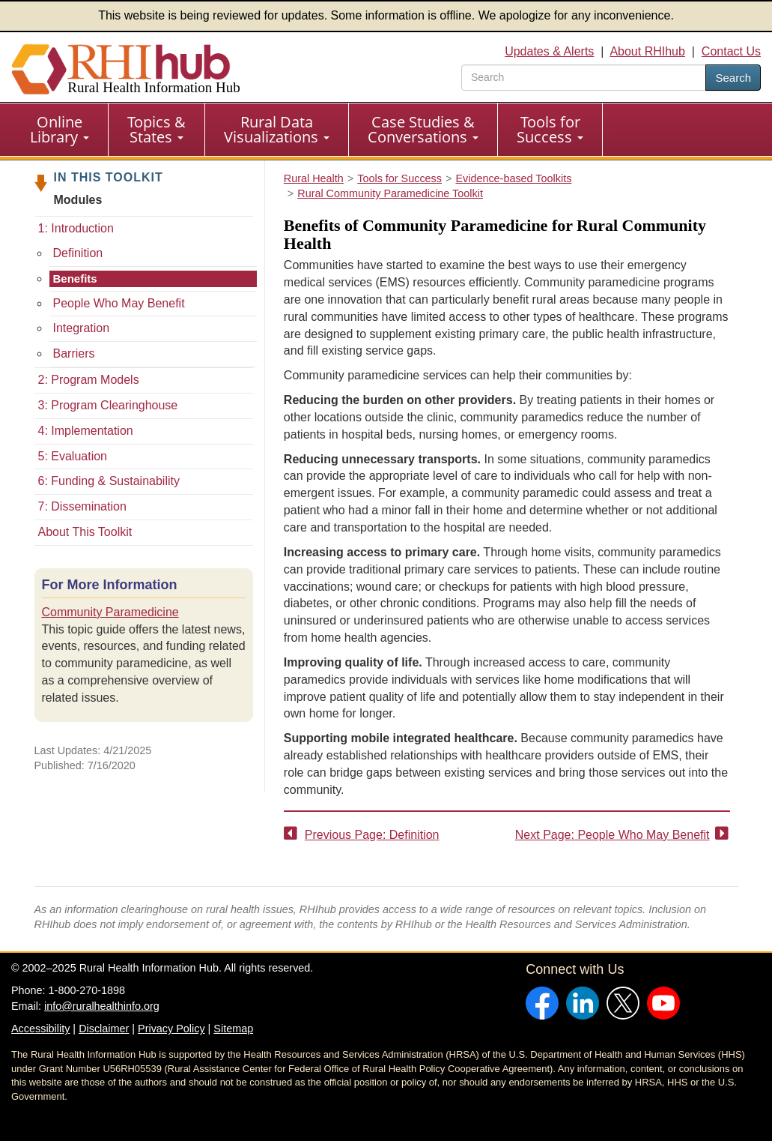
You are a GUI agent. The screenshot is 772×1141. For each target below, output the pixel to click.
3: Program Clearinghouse (108, 405)
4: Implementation (85, 430)
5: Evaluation (73, 456)
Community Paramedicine (110, 612)
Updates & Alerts (549, 51)
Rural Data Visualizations (276, 129)
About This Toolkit (85, 532)
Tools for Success (550, 129)
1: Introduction (76, 228)
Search (733, 77)
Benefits (75, 278)
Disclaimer (104, 1029)
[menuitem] (60, 129)
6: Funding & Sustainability (109, 481)
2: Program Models (88, 379)
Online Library (59, 129)
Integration (81, 328)
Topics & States (156, 129)
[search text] (583, 77)
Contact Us (731, 51)
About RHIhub (647, 51)
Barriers (74, 353)
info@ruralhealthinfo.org (101, 1006)
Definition (78, 253)
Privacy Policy (171, 1029)
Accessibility (40, 1029)
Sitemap (233, 1029)
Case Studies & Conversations (423, 129)
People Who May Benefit (119, 303)
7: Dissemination (82, 506)
